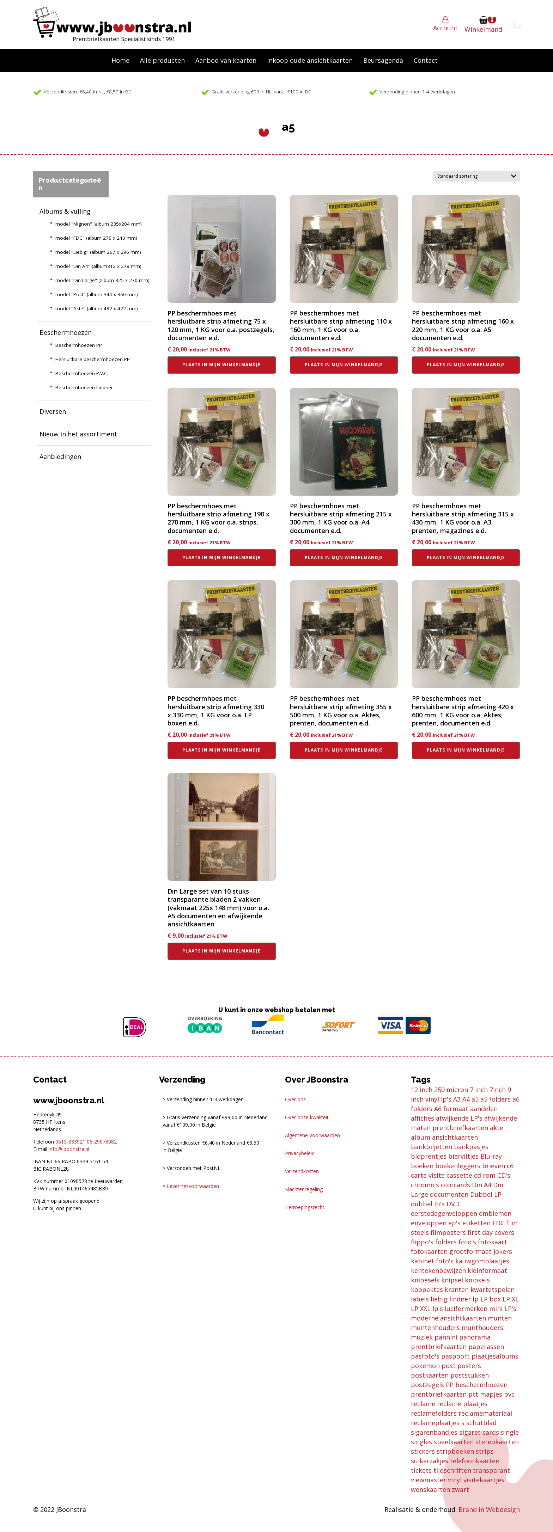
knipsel (452, 1280)
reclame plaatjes (462, 1403)
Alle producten (162, 60)
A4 (466, 1099)
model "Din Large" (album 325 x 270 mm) (102, 280)
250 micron (451, 1089)
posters (469, 1365)
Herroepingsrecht (304, 1207)
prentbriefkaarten (439, 1394)
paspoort (455, 1356)
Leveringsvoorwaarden (193, 1186)
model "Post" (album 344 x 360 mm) (96, 294)
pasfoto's (425, 1356)
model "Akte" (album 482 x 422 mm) (96, 308)
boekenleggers (457, 1166)
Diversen (53, 411)
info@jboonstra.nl (69, 1149)
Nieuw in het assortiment (78, 434)
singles (421, 1442)
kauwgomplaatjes (482, 1261)
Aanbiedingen (60, 456)
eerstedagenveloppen (444, 1213)
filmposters (448, 1232)
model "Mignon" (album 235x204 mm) (98, 224)
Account (445, 28)
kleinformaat (487, 1270)
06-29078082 (102, 1141)
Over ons (295, 1099)
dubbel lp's (428, 1204)
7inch (498, 1089)
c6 (510, 1166)
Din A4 (481, 1185)
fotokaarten (429, 1251)
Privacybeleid (300, 1153)
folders (446, 1242)
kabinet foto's (432, 1261)
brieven (493, 1166)
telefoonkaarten (474, 1461)
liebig (439, 1299)
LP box (490, 1299)
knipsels (477, 1280)
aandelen (484, 1108)
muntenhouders (435, 1327)
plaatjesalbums (495, 1356)
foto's (467, 1242)
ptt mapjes (485, 1394)
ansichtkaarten (455, 1137)
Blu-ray (491, 1156)
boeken (422, 1166)
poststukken (469, 1375)
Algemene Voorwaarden (312, 1135)
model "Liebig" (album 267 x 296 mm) (98, 252)
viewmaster (428, 1480)
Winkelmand (483, 29)
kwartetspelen (492, 1289)
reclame (423, 1403)
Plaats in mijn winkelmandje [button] (221, 365)
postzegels (427, 1384)
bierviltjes (463, 1156)
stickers (423, 1451)
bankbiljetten (431, 1146)
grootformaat (470, 1251)
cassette (459, 1175)
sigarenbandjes (434, 1432)
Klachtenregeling (304, 1189)
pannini (446, 1337)
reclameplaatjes (435, 1422)
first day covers (491, 1232)
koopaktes (427, 1289)
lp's (437, 1308)
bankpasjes (471, 1146)
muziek (422, 1337)
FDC (498, 1223)
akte (496, 1127)
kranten (457, 1289)
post (449, 1365)
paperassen (486, 1346)
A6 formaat (451, 1108)
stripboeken (455, 1451)
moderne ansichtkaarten (448, 1318)
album (420, 1137)
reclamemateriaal (485, 1413)
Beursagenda (383, 60)
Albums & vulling (65, 211)
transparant (491, 1470)
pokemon (425, 1365)
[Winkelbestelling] (476, 176)
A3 (457, 1099)
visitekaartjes (483, 1480)
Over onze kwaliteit (307, 1117)
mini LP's (502, 1308)
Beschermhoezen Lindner (84, 387)
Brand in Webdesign (489, 1509)
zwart (460, 1489)
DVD (453, 1204)
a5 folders (495, 1099)
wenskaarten (430, 1489)
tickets (421, 1470)
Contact (426, 60)
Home (120, 60)
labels (420, 1299)
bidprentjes (428, 1156)
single (510, 1432)
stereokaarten (497, 1442)
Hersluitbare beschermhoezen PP (92, 359)
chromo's (425, 1185)
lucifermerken (466, 1308)
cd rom (485, 1175)
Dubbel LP (486, 1194)
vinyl (455, 1480)
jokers (502, 1251)
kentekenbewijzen (438, 1270)
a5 (475, 1099)
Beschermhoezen (66, 332)
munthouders (482, 1327)
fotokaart (492, 1242)
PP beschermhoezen (477, 1384)
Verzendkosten (302, 1171)
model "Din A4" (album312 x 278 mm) (98, 266)
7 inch (479, 1089)
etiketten (476, 1223)
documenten (449, 1194)
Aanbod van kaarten (225, 60)
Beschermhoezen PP (78, 345)
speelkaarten (454, 1442)
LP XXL (421, 1308)
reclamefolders (434, 1413)
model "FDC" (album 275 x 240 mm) (96, 238)
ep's (454, 1223)
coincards (455, 1185)
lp (476, 1299)
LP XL (511, 1299)
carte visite (428, 1175)
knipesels (425, 1280)
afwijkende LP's (459, 1118)
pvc (509, 1394)
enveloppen (428, 1223)
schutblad (481, 1422)
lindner (460, 1299)
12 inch (421, 1089)
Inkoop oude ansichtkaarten (310, 60)
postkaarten (430, 1375)
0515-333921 (70, 1141)
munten (500, 1318)
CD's (503, 1175)
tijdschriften (452, 1470)
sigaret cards (479, 1432)
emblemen (495, 1213)
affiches (422, 1118)
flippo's (422, 1242)
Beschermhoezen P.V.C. (81, 373)
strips (485, 1451)
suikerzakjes (429, 1461)
